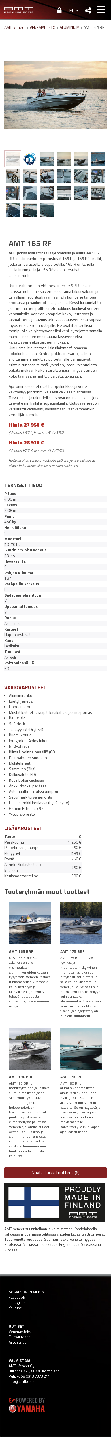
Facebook (17, 1297)
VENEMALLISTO (43, 27)
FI (71, 10)
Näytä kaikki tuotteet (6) (55, 1172)
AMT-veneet (15, 27)
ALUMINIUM (70, 27)
